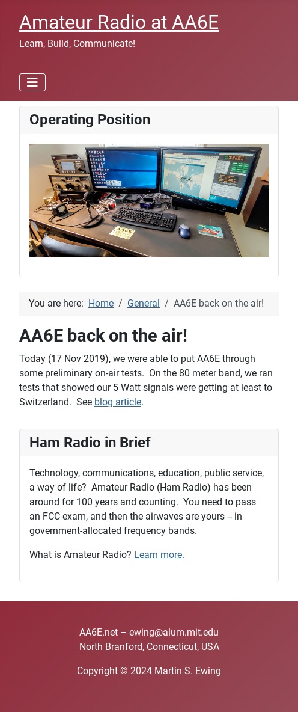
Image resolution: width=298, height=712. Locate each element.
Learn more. (159, 554)
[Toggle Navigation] (32, 82)
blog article (117, 402)
